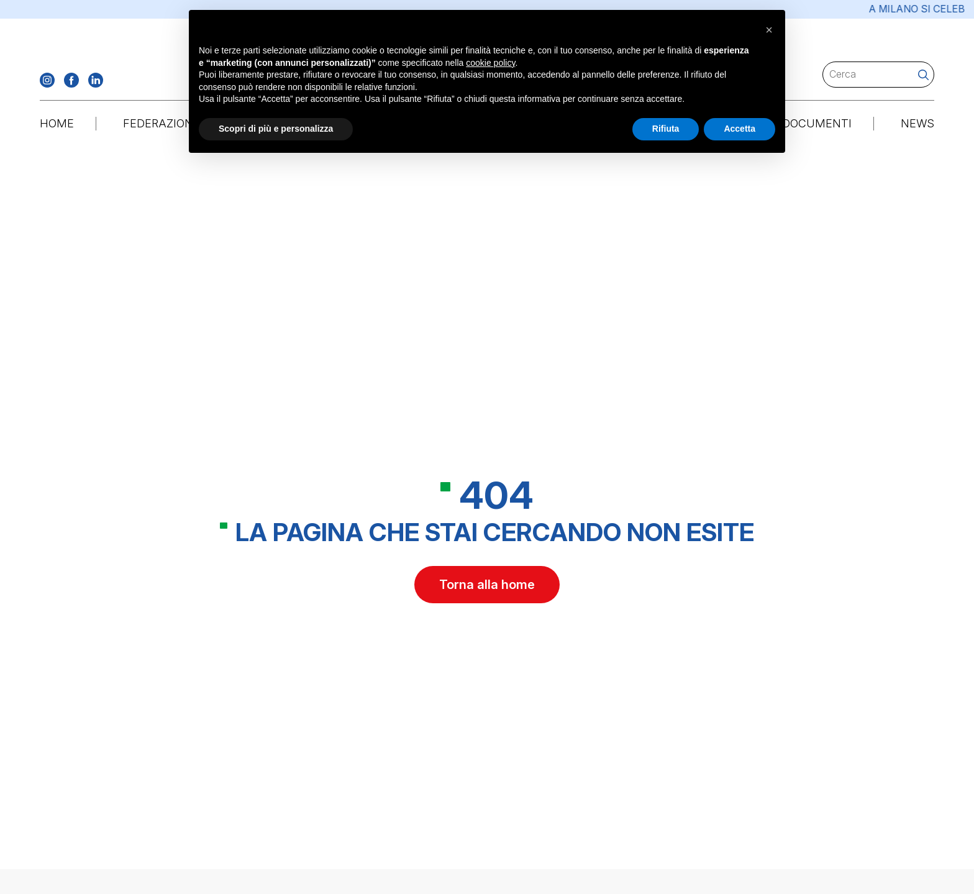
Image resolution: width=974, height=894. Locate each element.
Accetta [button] (739, 129)
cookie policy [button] (490, 63)
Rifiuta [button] (666, 129)
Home (57, 123)
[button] (769, 30)
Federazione (161, 123)
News (917, 123)
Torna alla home (487, 586)
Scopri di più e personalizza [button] (276, 129)
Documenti (817, 123)
